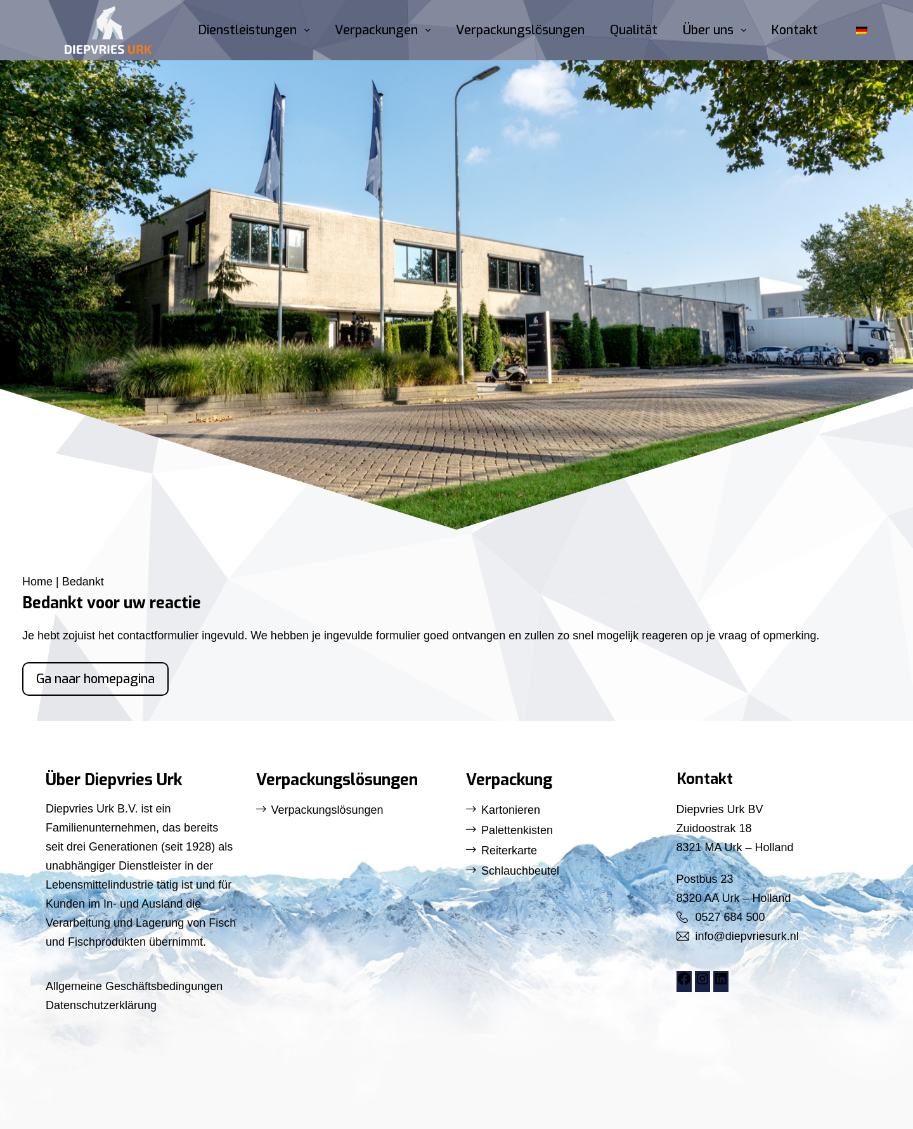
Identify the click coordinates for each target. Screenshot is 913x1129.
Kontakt (795, 30)
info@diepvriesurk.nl (747, 936)
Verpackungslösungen (520, 30)
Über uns (717, 30)
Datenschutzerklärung (101, 1005)
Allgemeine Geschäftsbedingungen (134, 986)
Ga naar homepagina (95, 679)
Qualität (633, 30)
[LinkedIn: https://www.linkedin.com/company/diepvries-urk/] (720, 982)
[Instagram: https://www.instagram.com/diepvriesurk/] (702, 982)
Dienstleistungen (256, 30)
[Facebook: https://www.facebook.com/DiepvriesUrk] (684, 982)
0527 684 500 (730, 917)
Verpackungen (385, 30)
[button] (861, 30)
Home (37, 581)
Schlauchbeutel (520, 871)
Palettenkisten (517, 830)
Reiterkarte (509, 850)
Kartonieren (510, 810)
